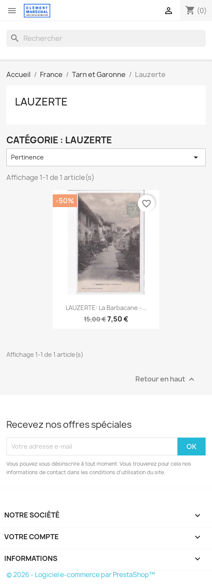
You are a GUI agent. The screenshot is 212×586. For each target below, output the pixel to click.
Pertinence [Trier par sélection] (106, 157)
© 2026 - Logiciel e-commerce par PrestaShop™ (80, 574)
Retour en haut (166, 379)
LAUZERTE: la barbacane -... (106, 308)
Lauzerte (41, 101)
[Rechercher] (106, 38)
